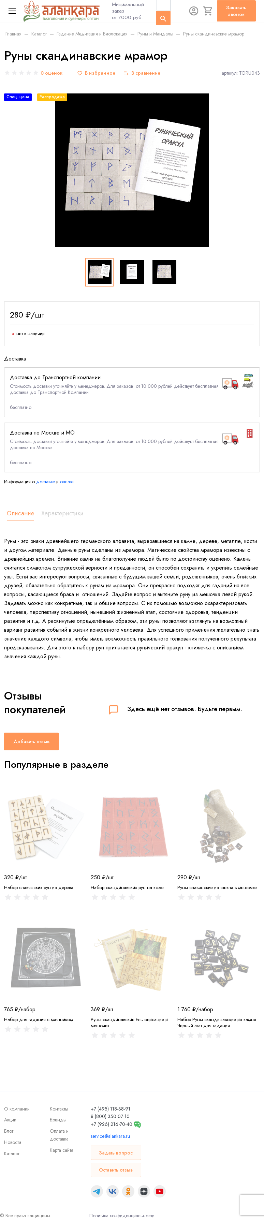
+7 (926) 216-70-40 (111, 1124)
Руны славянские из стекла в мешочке (217, 887)
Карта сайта (61, 1150)
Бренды (58, 1119)
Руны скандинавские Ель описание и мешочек (129, 1022)
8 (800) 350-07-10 (110, 1116)
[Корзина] (208, 10)
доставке (45, 481)
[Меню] (12, 11)
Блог (8, 1131)
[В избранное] (96, 73)
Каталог (11, 1153)
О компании (17, 1108)
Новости (12, 1142)
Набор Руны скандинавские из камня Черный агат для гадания (216, 1022)
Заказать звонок (236, 11)
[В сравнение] (141, 73)
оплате (67, 481)
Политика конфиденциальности (122, 1215)
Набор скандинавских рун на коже (127, 887)
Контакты (59, 1108)
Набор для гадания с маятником (38, 1019)
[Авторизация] (193, 10)
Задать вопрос (116, 1152)
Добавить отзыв (31, 741)
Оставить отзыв (116, 1169)
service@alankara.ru (110, 1136)
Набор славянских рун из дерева (38, 887)
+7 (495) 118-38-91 (110, 1108)
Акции (10, 1119)
